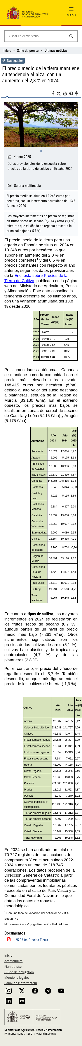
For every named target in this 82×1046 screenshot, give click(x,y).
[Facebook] (54, 94)
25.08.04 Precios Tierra (31, 940)
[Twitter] (59, 93)
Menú (71, 15)
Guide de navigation (19, 972)
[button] (71, 10)
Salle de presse (28, 51)
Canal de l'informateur (20, 983)
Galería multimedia (27, 186)
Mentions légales (16, 977)
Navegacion (13, 60)
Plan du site (13, 966)
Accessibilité (13, 961)
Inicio (7, 51)
